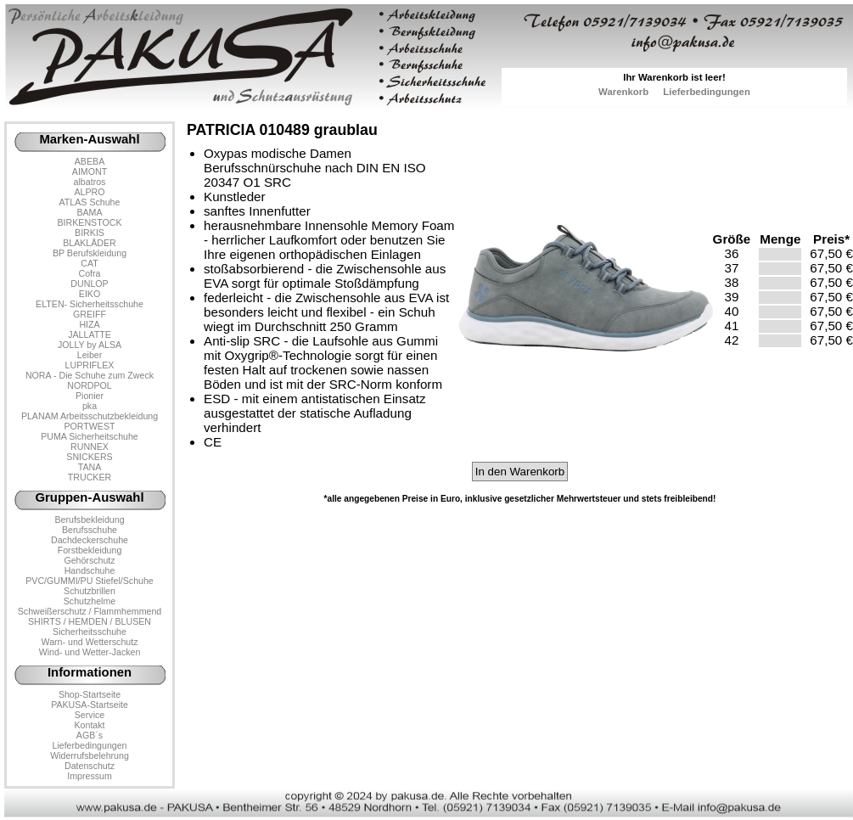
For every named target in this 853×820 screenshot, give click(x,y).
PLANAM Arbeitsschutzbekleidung (89, 416)
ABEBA (89, 161)
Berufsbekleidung (89, 519)
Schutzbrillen (89, 591)
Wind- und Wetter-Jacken (90, 652)
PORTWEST (89, 426)
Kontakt (89, 725)
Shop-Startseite (90, 694)
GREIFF (89, 314)
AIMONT (89, 171)
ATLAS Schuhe (90, 202)
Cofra (90, 273)
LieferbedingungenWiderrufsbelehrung (89, 750)
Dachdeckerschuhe (89, 540)
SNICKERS (89, 457)
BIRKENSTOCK (90, 222)
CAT (89, 263)
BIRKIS (89, 232)
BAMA (89, 212)
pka (89, 406)
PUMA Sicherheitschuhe (89, 436)
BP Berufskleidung (89, 253)
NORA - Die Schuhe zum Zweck (89, 375)
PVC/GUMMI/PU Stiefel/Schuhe (89, 581)
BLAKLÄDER (89, 243)
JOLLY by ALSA (89, 345)
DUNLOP (89, 283)
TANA (90, 467)
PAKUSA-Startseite (89, 704)
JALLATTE (89, 334)
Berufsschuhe (89, 530)
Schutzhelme (89, 601)
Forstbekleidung (90, 550)
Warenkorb (623, 92)
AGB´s (89, 735)
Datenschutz (90, 766)
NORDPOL (89, 385)
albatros (90, 182)
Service (89, 715)
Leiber (90, 355)
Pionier (90, 395)
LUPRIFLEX (90, 365)
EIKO (89, 294)
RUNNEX (89, 446)
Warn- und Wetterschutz (90, 642)
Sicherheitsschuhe (89, 631)
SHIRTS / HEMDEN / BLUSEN (89, 621)
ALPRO (89, 192)
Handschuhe (90, 570)
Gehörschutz (89, 560)
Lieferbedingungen (706, 92)
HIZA (89, 324)
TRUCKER (89, 477)
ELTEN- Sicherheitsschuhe (89, 304)
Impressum (89, 776)
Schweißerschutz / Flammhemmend (89, 611)
